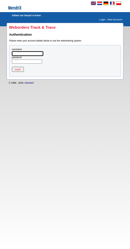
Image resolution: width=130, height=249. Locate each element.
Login (102, 19)
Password (16, 57)
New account (114, 19)
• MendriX (29, 83)
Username (17, 49)
